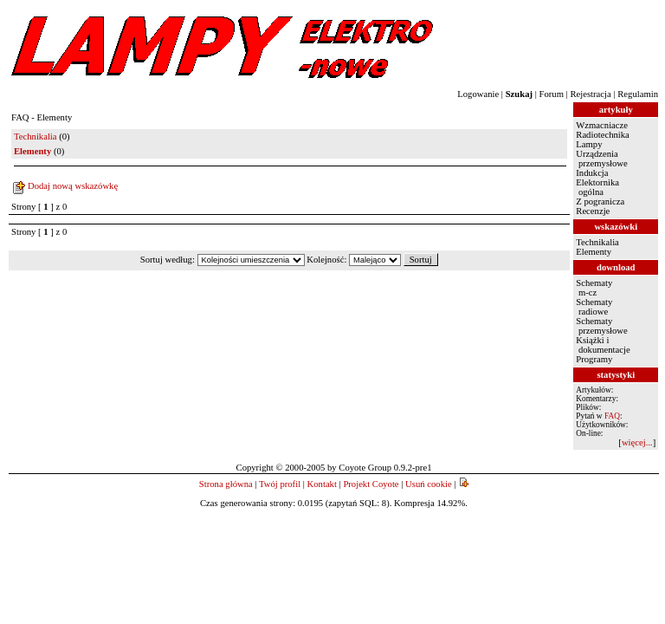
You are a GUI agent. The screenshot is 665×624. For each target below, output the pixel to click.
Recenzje (593, 211)
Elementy (593, 252)
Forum (551, 94)
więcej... (637, 442)
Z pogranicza (600, 201)
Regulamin (637, 94)
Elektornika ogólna (597, 187)
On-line (588, 433)
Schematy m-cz (594, 287)
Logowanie (478, 94)
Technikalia (35, 136)
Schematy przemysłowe (601, 325)
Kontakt (322, 484)
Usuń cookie (428, 484)
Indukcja (592, 173)
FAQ (612, 416)
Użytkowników (601, 424)
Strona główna (226, 484)
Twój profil (279, 484)
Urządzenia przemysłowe (601, 158)
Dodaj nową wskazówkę (73, 186)
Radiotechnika (602, 135)
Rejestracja (590, 94)
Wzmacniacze (602, 125)
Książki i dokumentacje (602, 344)
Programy (594, 359)
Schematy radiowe (594, 306)
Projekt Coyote (370, 484)
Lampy (589, 144)
